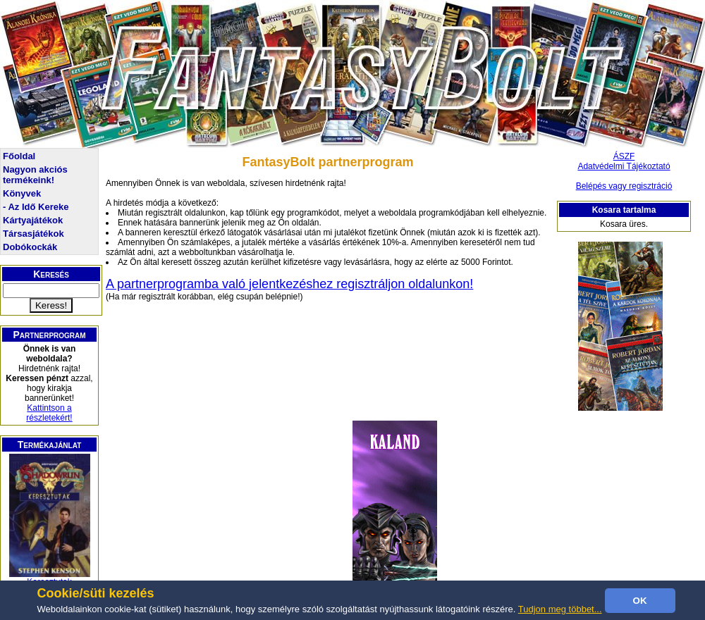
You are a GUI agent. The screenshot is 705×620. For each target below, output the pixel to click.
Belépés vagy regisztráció (624, 186)
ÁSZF (624, 156)
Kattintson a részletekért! (49, 413)
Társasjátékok (33, 233)
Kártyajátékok (33, 220)
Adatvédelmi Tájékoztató (623, 166)
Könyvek (22, 193)
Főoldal (19, 156)
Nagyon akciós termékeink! (35, 174)
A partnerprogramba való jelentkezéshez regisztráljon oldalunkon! (289, 284)
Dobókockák (30, 247)
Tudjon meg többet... (560, 609)
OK (640, 600)
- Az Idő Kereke (35, 207)
